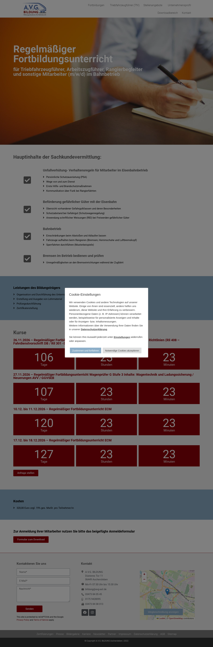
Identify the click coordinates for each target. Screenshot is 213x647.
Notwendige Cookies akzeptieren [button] (122, 350)
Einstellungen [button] (122, 337)
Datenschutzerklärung (94, 329)
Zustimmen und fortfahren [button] (85, 350)
